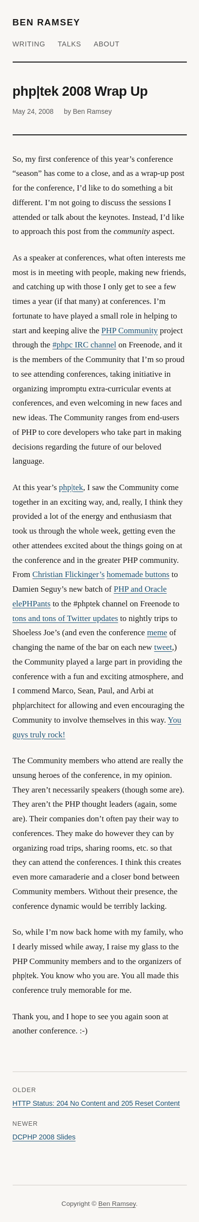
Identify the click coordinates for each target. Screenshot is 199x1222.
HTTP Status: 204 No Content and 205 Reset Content (96, 1103)
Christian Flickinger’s (69, 574)
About (106, 44)
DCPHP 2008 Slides (44, 1137)
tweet (163, 647)
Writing (29, 44)
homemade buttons (138, 574)
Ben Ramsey (47, 22)
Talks (69, 44)
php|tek (71, 487)
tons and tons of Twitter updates (65, 618)
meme (157, 632)
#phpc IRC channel (84, 344)
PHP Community (129, 330)
